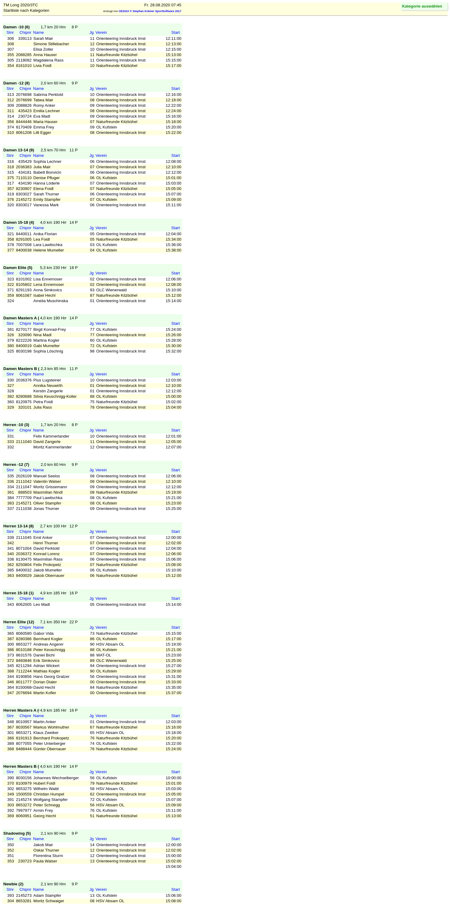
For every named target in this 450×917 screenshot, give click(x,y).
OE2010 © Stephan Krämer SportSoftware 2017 (150, 11)
